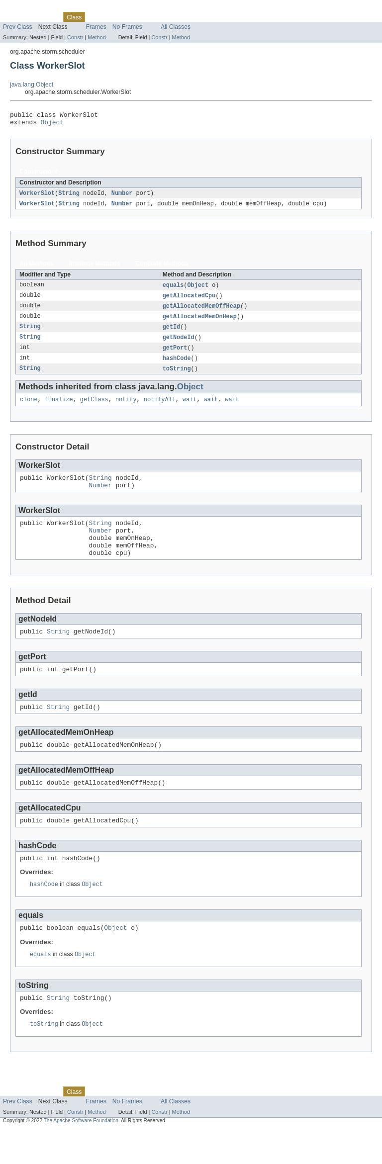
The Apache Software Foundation (81, 1155)
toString (177, 377)
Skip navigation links (27, 8)
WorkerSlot (37, 196)
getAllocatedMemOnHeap (200, 322)
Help (190, 16)
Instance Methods (94, 267)
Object (52, 124)
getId (172, 333)
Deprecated (141, 16)
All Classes (176, 26)
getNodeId (178, 344)
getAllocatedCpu (189, 300)
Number (122, 196)
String (69, 196)
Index (170, 16)
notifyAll (160, 409)
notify (126, 409)
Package (46, 16)
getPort (175, 355)
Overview (15, 16)
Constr (75, 37)
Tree (113, 16)
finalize (59, 409)
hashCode (177, 366)
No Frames (127, 26)
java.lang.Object (31, 84)
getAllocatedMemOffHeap (201, 311)
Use (96, 16)
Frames (96, 26)
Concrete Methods (162, 267)
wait (189, 409)
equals (173, 289)
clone (29, 409)
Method (96, 37)
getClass (94, 409)
